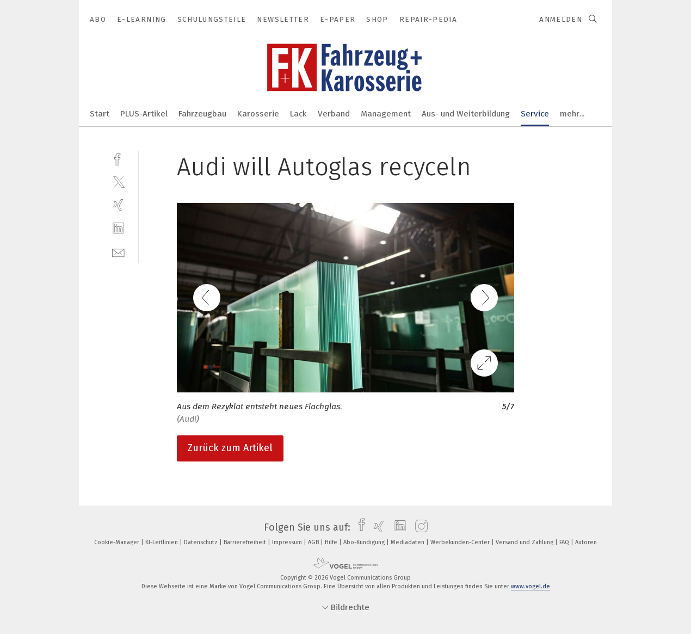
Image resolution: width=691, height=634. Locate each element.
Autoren (586, 542)
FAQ (565, 542)
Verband (334, 114)
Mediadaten (408, 542)
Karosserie (258, 114)
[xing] (118, 205)
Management (386, 114)
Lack (298, 114)
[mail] (118, 251)
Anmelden (560, 19)
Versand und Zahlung (525, 542)
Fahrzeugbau (202, 114)
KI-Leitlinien (162, 542)
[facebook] (118, 158)
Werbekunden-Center (460, 542)
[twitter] (118, 181)
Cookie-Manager (117, 542)
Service (535, 114)
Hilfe (332, 542)
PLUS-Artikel (144, 114)
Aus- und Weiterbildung (466, 114)
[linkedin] (118, 228)
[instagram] (419, 527)
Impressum (288, 542)
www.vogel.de (530, 586)
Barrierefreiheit (246, 542)
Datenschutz (201, 542)
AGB (314, 542)
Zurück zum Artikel (230, 448)
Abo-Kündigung (364, 542)
